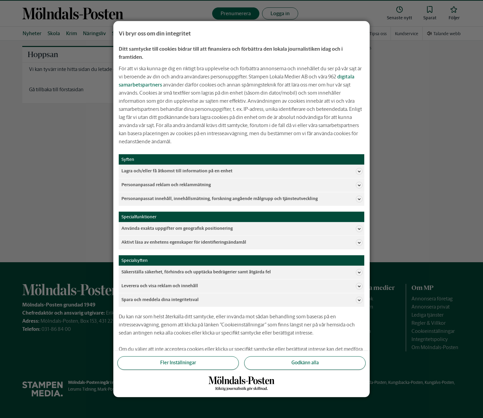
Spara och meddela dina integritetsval (242, 300)
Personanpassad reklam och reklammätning (242, 185)
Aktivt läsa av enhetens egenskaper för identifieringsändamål (242, 242)
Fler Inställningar (178, 363)
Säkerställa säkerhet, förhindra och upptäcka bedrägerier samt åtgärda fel (242, 272)
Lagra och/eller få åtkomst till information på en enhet (242, 171)
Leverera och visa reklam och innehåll (242, 286)
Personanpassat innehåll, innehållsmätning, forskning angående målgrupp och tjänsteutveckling (242, 199)
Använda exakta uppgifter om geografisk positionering (242, 228)
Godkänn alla (305, 363)
